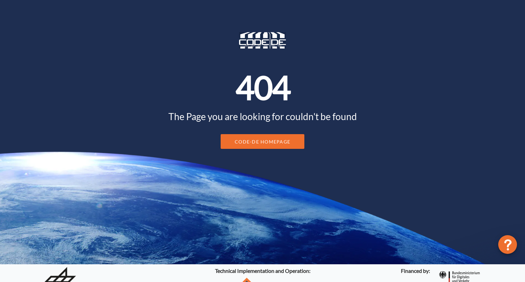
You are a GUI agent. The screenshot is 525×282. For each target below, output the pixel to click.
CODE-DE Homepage (262, 142)
